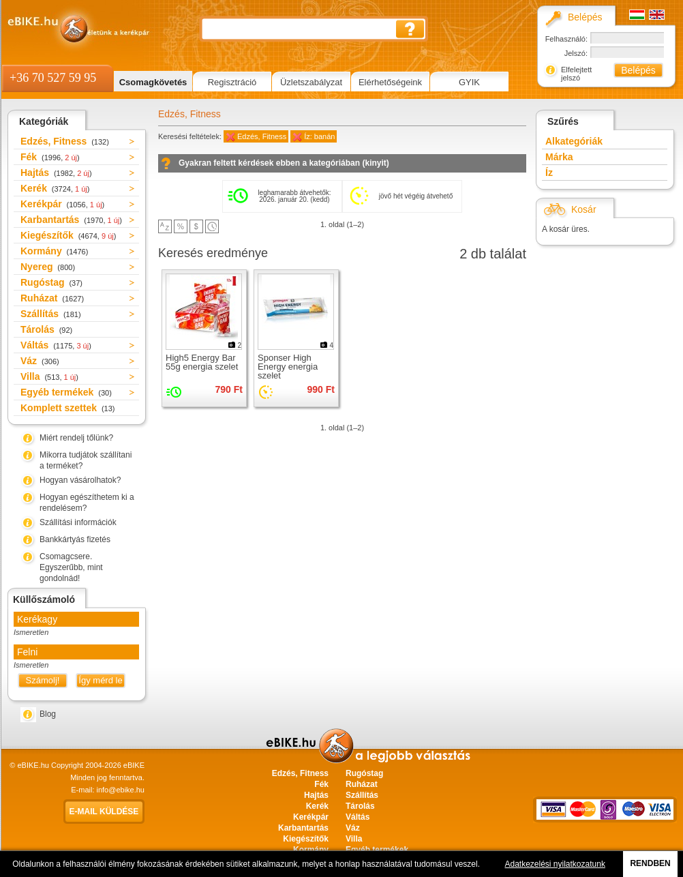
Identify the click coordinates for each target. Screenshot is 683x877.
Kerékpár (62, 204)
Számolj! (43, 680)
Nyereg (47, 266)
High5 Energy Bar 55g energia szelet (202, 362)
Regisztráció (232, 82)
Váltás (55, 345)
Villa (49, 376)
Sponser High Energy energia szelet (288, 367)
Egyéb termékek (66, 392)
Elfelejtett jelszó (576, 73)
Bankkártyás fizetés (75, 539)
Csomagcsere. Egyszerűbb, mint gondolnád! (71, 567)
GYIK (469, 82)
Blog (48, 714)
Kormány (54, 251)
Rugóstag (51, 282)
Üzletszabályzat (311, 82)
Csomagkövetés (153, 82)
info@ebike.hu (121, 790)
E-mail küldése (104, 811)
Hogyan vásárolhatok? (80, 480)
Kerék (54, 188)
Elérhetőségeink (390, 82)
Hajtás (56, 172)
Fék (50, 157)
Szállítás (50, 313)
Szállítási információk (78, 522)
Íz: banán (319, 136)
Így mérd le (100, 680)
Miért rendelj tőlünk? (76, 438)
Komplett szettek (67, 408)
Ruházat (52, 298)
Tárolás (46, 329)
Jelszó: (576, 53)
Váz (39, 361)
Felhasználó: (566, 39)
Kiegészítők (68, 235)
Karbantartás (71, 219)
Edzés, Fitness (64, 141)
